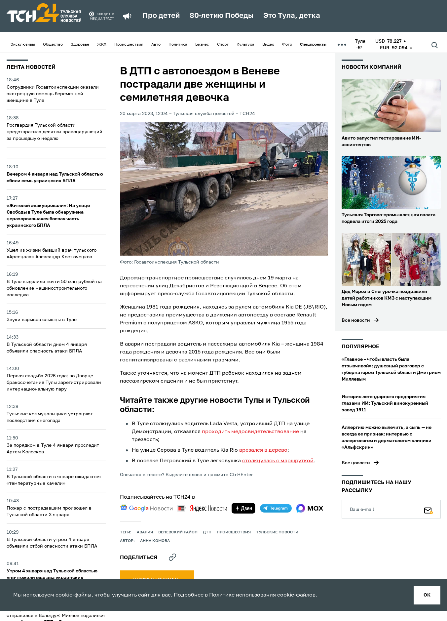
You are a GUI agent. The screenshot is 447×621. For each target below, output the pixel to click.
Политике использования (242, 595)
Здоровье (80, 45)
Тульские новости (277, 532)
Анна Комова (155, 541)
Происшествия (128, 45)
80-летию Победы (221, 16)
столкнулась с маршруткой (278, 461)
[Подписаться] (428, 509)
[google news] (146, 508)
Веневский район (178, 532)
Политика (177, 45)
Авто (156, 45)
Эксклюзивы (23, 45)
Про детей (161, 16)
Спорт (223, 45)
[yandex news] (202, 508)
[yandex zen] (243, 508)
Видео (268, 45)
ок (427, 595)
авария (145, 532)
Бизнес (202, 45)
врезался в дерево (263, 450)
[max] (309, 508)
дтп (207, 532)
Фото (287, 45)
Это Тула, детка (291, 16)
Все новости (356, 320)
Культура (245, 45)
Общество (53, 45)
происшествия (234, 532)
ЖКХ (101, 45)
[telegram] (276, 508)
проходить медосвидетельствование (250, 432)
